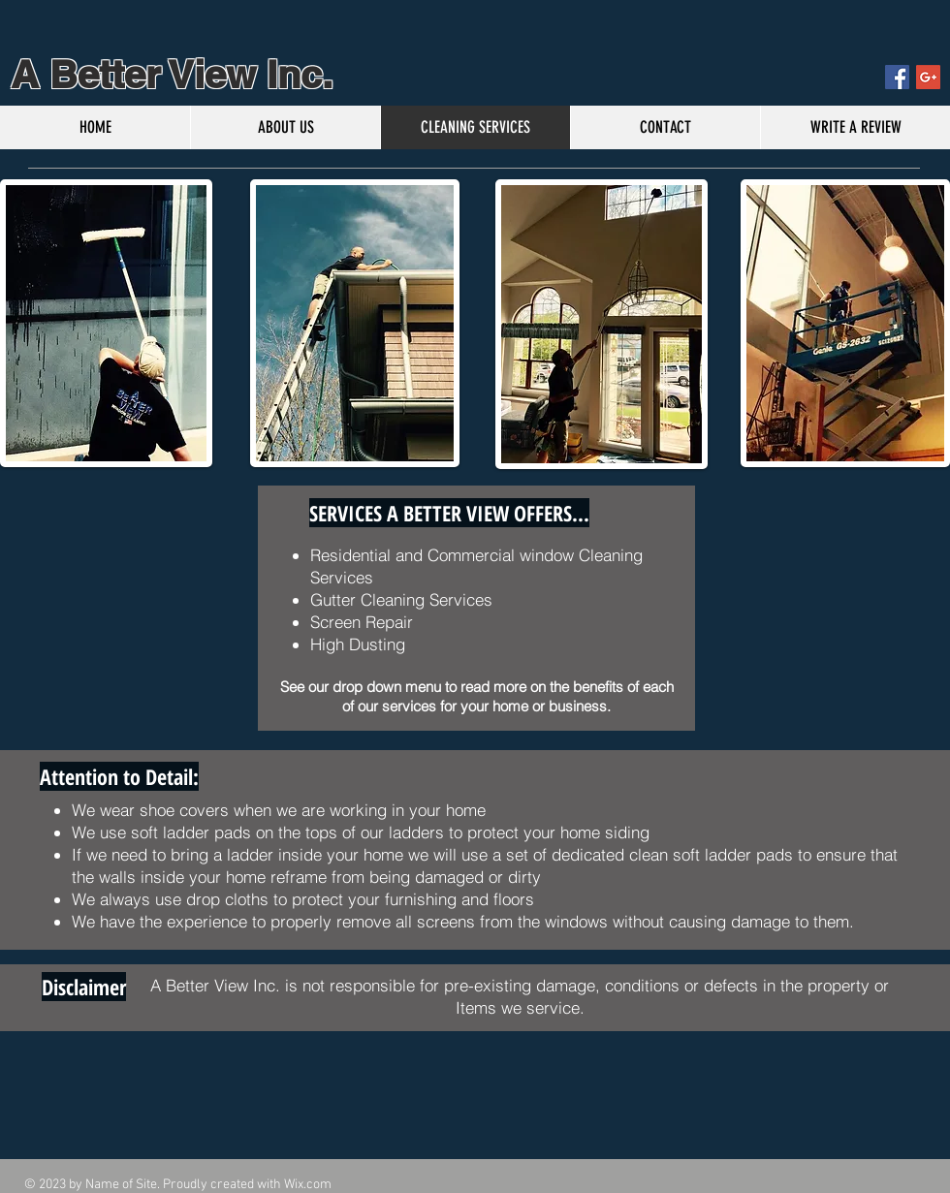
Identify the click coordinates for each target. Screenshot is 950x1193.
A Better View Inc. (166, 74)
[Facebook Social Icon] (897, 77)
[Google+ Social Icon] (928, 77)
